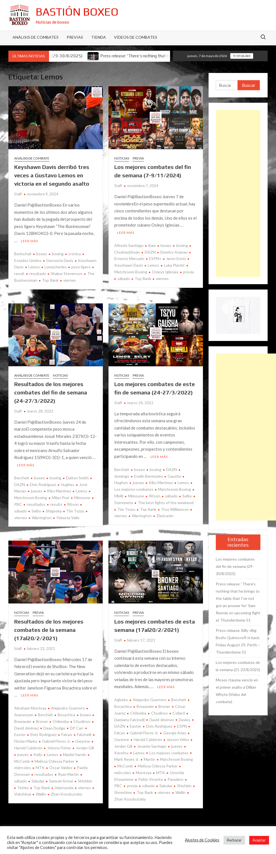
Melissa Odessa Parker (54, 761)
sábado (123, 278)
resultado (37, 273)
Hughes (67, 484)
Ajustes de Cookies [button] (202, 840)
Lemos (34, 266)
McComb (125, 766)
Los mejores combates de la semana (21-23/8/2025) (238, 666)
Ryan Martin (68, 774)
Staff (18, 194)
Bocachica (66, 714)
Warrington (42, 517)
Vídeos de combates (135, 37)
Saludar (38, 781)
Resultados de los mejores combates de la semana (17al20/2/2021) (48, 629)
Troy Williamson (175, 509)
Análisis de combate (31, 158)
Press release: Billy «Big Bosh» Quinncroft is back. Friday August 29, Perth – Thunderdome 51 (238, 641)
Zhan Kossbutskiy (66, 794)
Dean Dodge (54, 728)
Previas (75, 37)
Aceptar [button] (259, 840)
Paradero (175, 779)
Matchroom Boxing (174, 489)
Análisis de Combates (36, 37)
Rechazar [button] (234, 840)
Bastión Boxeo (77, 11)
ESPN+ (155, 258)
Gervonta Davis (59, 260)
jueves (36, 491)
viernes (69, 280)
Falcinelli (84, 734)
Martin (149, 759)
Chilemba (61, 721)
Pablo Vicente (150, 779)
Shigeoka (54, 511)
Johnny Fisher (59, 747)
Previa (138, 158)
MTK (40, 767)
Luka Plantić (174, 265)
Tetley (23, 787)
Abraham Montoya (30, 708)
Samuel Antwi (61, 781)
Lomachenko (56, 266)
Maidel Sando (74, 754)
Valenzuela (64, 787)
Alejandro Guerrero (68, 708)
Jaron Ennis (176, 258)
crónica (74, 253)
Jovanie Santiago (151, 746)
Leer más (29, 241)
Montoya (143, 772)
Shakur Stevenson (67, 273)
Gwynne (82, 741)
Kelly (37, 754)
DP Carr (77, 728)
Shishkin (85, 781)
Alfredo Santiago (129, 245)
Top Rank (50, 280)
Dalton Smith (77, 477)
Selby (36, 511)
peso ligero (81, 266)
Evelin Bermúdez (148, 476)
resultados (36, 504)
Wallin (41, 794)
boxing (58, 253)
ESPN (182, 726)
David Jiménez (161, 719)
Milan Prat (60, 497)
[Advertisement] (238, 193)
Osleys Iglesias (165, 271)
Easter (135, 726)
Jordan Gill (85, 747)
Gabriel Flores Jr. (56, 741)
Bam (152, 245)
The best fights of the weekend (165, 502)
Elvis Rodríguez (43, 484)
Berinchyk (23, 253)
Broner (42, 721)
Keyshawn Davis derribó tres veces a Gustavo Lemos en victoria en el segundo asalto (51, 175)
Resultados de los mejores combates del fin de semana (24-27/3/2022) (50, 392)
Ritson (73, 504)
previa (188, 271)
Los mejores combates (168, 752)
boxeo (41, 253)
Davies (184, 719)
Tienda (98, 37)
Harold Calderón (148, 739)
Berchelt (21, 477)
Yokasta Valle (67, 517)
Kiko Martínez (59, 491)
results (56, 504)
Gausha (174, 476)
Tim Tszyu (75, 511)
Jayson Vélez (178, 739)
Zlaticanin (164, 515)
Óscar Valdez (60, 767)
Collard (179, 713)
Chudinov (82, 721)
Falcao (66, 734)
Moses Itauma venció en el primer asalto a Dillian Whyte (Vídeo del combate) (237, 691)
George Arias (174, 732)
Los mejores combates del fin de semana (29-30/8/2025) (235, 566)
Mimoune (82, 497)
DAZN (150, 252)
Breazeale (145, 706)
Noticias (121, 158)
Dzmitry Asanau (174, 252)
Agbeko (121, 699)
